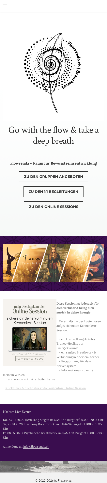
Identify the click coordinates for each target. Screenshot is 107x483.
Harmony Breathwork (39, 424)
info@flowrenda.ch (36, 446)
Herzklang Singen (37, 420)
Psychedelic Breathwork (40, 433)
